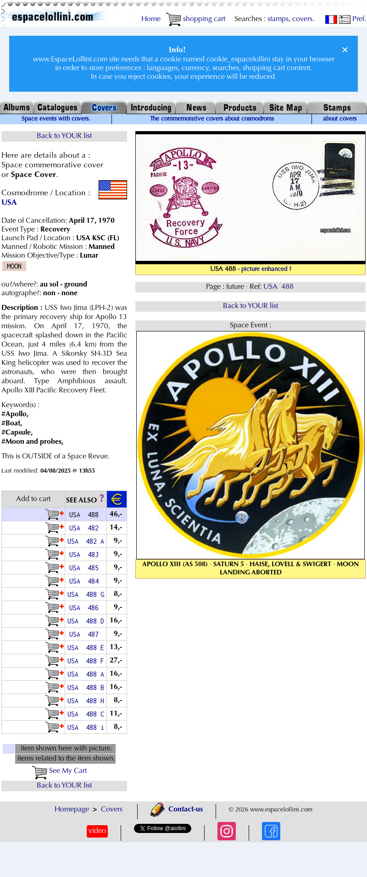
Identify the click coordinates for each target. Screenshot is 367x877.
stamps (278, 19)
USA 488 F (85, 661)
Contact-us (176, 809)
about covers (339, 119)
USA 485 (85, 568)
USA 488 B (85, 687)
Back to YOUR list (64, 136)
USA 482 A (85, 541)
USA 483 (85, 554)
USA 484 (85, 581)
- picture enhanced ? (264, 269)
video (97, 831)
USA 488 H (85, 701)
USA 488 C (85, 714)
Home (150, 19)
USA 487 (85, 634)
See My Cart (59, 771)
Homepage (72, 809)
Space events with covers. (56, 119)
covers (302, 19)
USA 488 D (85, 621)
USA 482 (85, 528)
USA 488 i (85, 727)
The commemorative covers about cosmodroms (212, 119)
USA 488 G (85, 594)
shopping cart (195, 19)
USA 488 (279, 287)
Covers (111, 809)
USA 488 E (85, 647)
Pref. (352, 19)
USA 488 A (85, 674)
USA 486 (85, 608)
